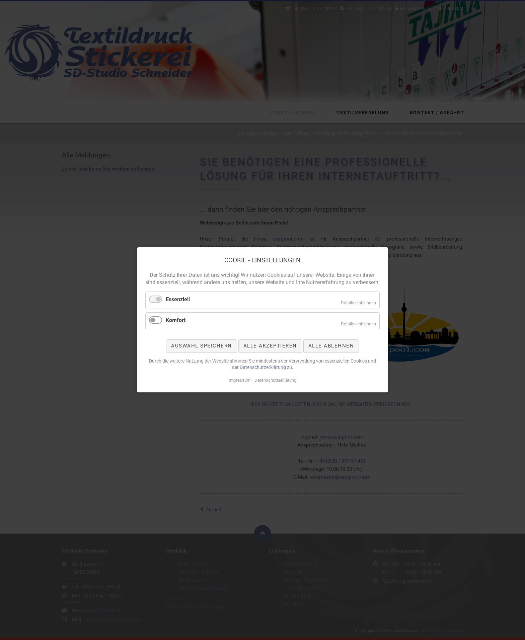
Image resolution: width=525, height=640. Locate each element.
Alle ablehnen (331, 346)
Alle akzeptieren (270, 346)
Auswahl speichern (201, 346)
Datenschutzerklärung (263, 367)
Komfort (175, 320)
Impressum (239, 380)
